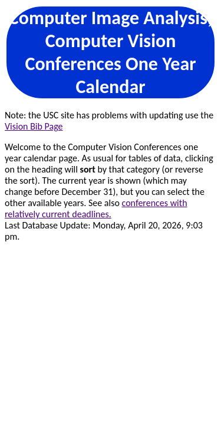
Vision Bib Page (33, 126)
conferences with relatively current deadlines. (96, 208)
